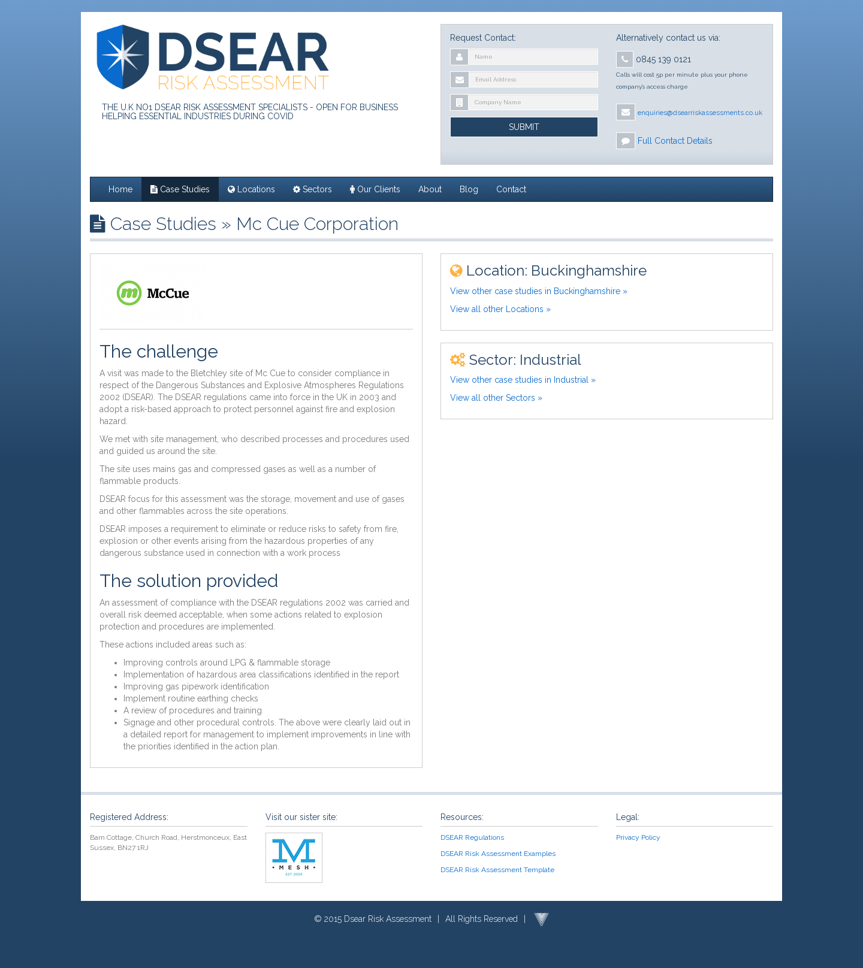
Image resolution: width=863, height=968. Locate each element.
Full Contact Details (675, 141)
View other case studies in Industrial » (523, 380)
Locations (251, 189)
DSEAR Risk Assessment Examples (498, 853)
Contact (511, 189)
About (430, 189)
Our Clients (375, 189)
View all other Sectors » (496, 398)
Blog (469, 189)
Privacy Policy (638, 837)
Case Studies (180, 189)
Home (120, 189)
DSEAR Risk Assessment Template (497, 870)
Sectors (312, 189)
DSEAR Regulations (472, 837)
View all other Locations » (500, 309)
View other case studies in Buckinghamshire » (538, 291)
